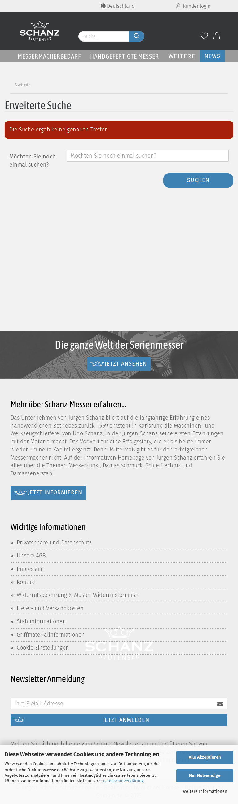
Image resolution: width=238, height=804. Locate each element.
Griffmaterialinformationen (51, 634)
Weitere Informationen (204, 791)
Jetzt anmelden (126, 720)
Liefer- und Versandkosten (50, 608)
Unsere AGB (31, 555)
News (212, 56)
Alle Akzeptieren (205, 757)
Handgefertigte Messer (124, 56)
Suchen (198, 180)
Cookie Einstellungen (43, 647)
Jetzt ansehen (126, 363)
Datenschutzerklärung (123, 781)
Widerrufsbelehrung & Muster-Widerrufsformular (78, 595)
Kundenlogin (193, 6)
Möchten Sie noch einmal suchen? (32, 160)
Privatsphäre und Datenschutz (54, 542)
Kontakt (26, 582)
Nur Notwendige (205, 775)
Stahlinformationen (41, 621)
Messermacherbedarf (49, 56)
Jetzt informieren (55, 492)
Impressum (30, 569)
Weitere (181, 56)
